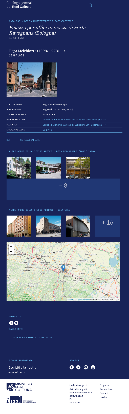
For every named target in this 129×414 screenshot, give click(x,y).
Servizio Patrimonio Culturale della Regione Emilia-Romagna (72, 124)
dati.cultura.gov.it (78, 389)
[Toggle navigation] (90, 5)
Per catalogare (75, 401)
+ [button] (11, 246)
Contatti (104, 393)
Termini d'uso (106, 389)
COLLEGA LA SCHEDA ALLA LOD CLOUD (32, 337)
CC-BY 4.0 (47, 129)
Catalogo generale (20, 5)
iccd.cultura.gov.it (78, 385)
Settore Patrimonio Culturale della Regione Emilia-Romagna (72, 119)
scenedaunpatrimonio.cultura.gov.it (81, 394)
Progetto (104, 385)
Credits (103, 397)
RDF (9, 140)
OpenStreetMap (83, 299)
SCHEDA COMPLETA (29, 140)
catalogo (14, 21)
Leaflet (70, 299)
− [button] (11, 251)
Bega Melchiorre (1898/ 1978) (34, 50)
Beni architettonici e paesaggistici (48, 21)
